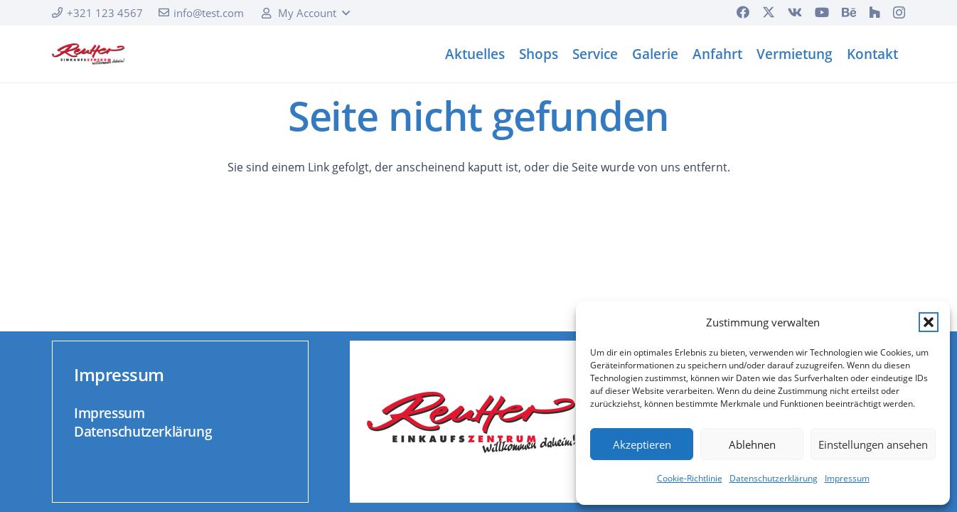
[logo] (88, 54)
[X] (768, 12)
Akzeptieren (642, 444)
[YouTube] (822, 12)
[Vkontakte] (795, 12)
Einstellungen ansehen (873, 444)
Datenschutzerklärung (773, 478)
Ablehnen (752, 444)
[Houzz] (874, 12)
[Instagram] (899, 13)
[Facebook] (743, 12)
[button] (928, 322)
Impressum (847, 478)
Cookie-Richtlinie (689, 478)
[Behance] (849, 12)
